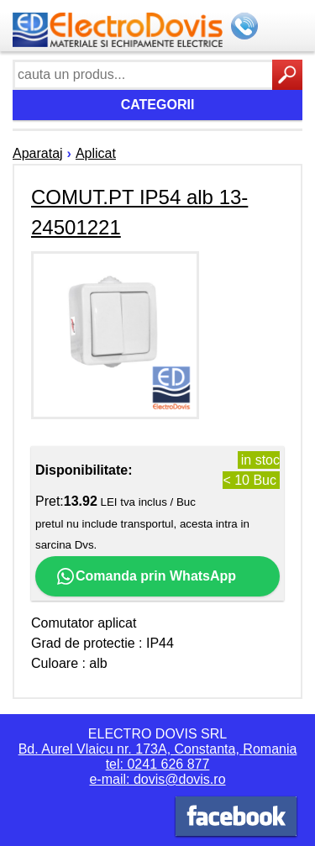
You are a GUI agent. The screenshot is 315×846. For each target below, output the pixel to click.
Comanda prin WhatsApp (145, 576)
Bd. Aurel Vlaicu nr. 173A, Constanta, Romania (157, 749)
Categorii (158, 104)
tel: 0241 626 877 (158, 764)
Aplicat (96, 153)
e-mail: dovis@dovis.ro (157, 779)
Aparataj (38, 153)
